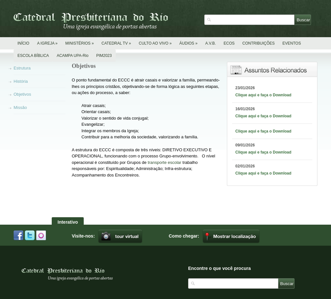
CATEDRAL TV (116, 43)
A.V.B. (210, 43)
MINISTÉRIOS (79, 43)
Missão (20, 107)
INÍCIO (23, 43)
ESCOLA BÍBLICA (33, 55)
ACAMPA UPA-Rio (72, 55)
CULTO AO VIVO (155, 43)
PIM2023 (104, 55)
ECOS (229, 43)
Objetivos (22, 94)
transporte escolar (164, 162)
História (21, 81)
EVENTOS (292, 43)
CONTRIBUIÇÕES (258, 43)
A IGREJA (47, 43)
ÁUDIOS (188, 43)
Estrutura (22, 68)
